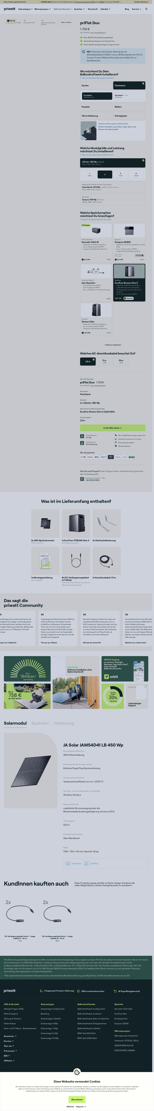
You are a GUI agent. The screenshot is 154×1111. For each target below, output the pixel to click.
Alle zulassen (77, 1099)
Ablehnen (70, 1107)
